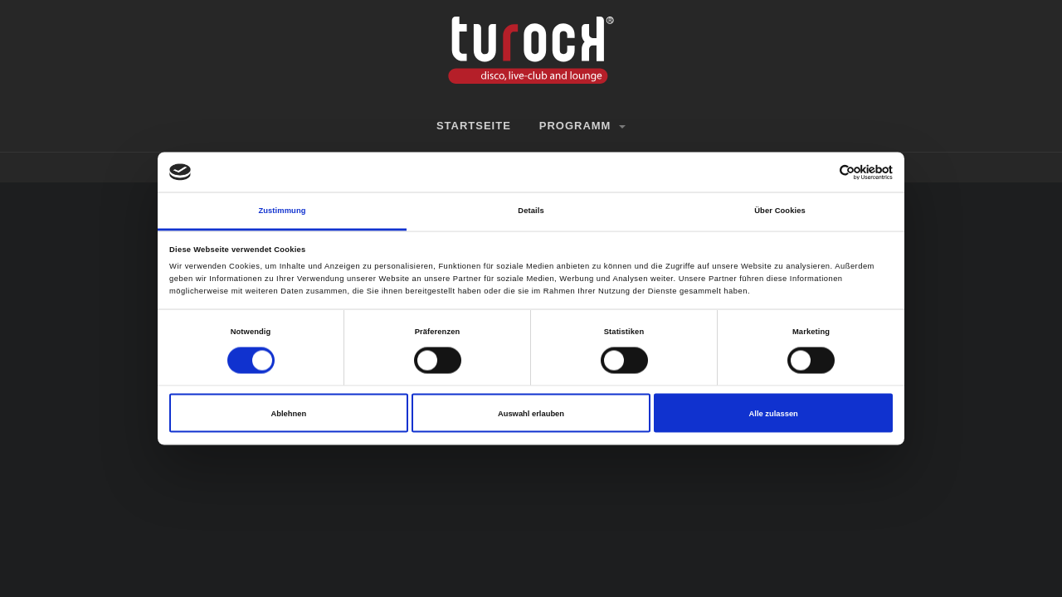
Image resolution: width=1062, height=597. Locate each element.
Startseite (473, 125)
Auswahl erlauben (531, 413)
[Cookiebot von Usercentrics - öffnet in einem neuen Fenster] (820, 172)
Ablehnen (288, 413)
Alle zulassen (773, 413)
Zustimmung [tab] (281, 210)
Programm (582, 125)
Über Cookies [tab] (780, 210)
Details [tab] (530, 210)
